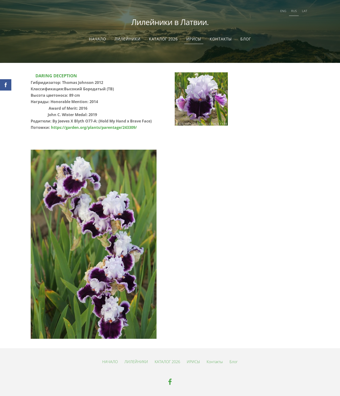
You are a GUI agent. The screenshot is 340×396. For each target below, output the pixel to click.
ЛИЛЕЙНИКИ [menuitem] (127, 39)
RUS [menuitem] (294, 11)
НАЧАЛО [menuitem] (97, 39)
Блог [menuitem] (245, 39)
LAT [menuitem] (304, 11)
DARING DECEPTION (56, 75)
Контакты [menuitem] (221, 39)
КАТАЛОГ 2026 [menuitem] (163, 39)
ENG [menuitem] (283, 11)
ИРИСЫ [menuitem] (193, 39)
